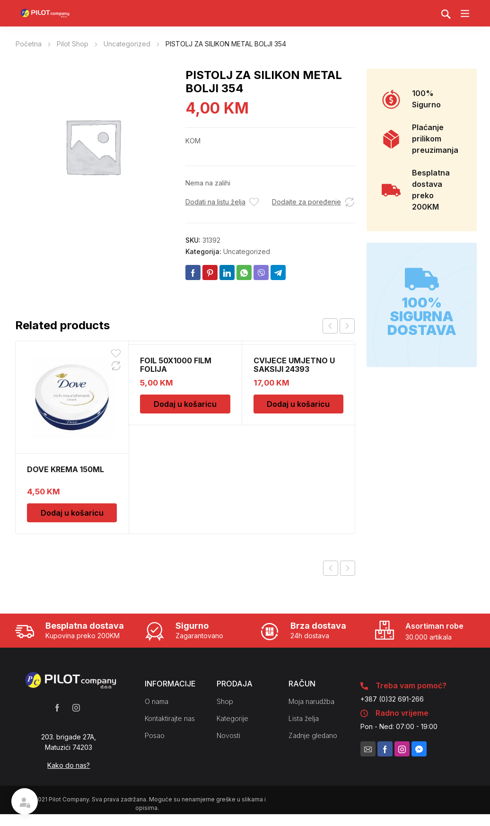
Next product (347, 568)
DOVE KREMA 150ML (65, 469)
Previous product (330, 568)
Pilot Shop (72, 44)
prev (330, 326)
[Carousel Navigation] (339, 326)
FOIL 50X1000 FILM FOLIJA (175, 365)
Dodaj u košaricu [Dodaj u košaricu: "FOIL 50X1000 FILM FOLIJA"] (185, 404)
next (347, 326)
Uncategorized (127, 44)
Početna (29, 44)
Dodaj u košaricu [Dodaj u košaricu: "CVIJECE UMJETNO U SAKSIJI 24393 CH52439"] (298, 404)
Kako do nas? (68, 765)
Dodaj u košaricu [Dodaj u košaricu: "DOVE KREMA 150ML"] (72, 513)
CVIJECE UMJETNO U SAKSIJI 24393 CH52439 (294, 369)
